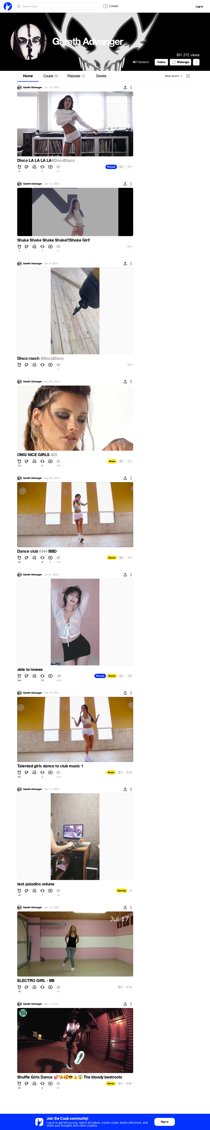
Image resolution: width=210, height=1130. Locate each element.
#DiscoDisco (63, 160)
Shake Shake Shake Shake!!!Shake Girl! (53, 240)
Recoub (111, 166)
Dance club (28, 551)
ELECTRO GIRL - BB (35, 980)
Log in (199, 6)
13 (129, 772)
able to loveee (30, 669)
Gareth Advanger (32, 87)
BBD (52, 551)
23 (129, 1083)
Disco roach (28, 358)
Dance (112, 557)
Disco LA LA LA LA (34, 160)
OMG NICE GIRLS (34, 454)
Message (180, 62)
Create (110, 6)
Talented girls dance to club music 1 (50, 766)
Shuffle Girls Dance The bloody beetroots (69, 1077)
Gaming (122, 890)
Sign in (164, 1121)
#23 (54, 454)
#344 (43, 551)
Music (112, 461)
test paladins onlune (35, 884)
